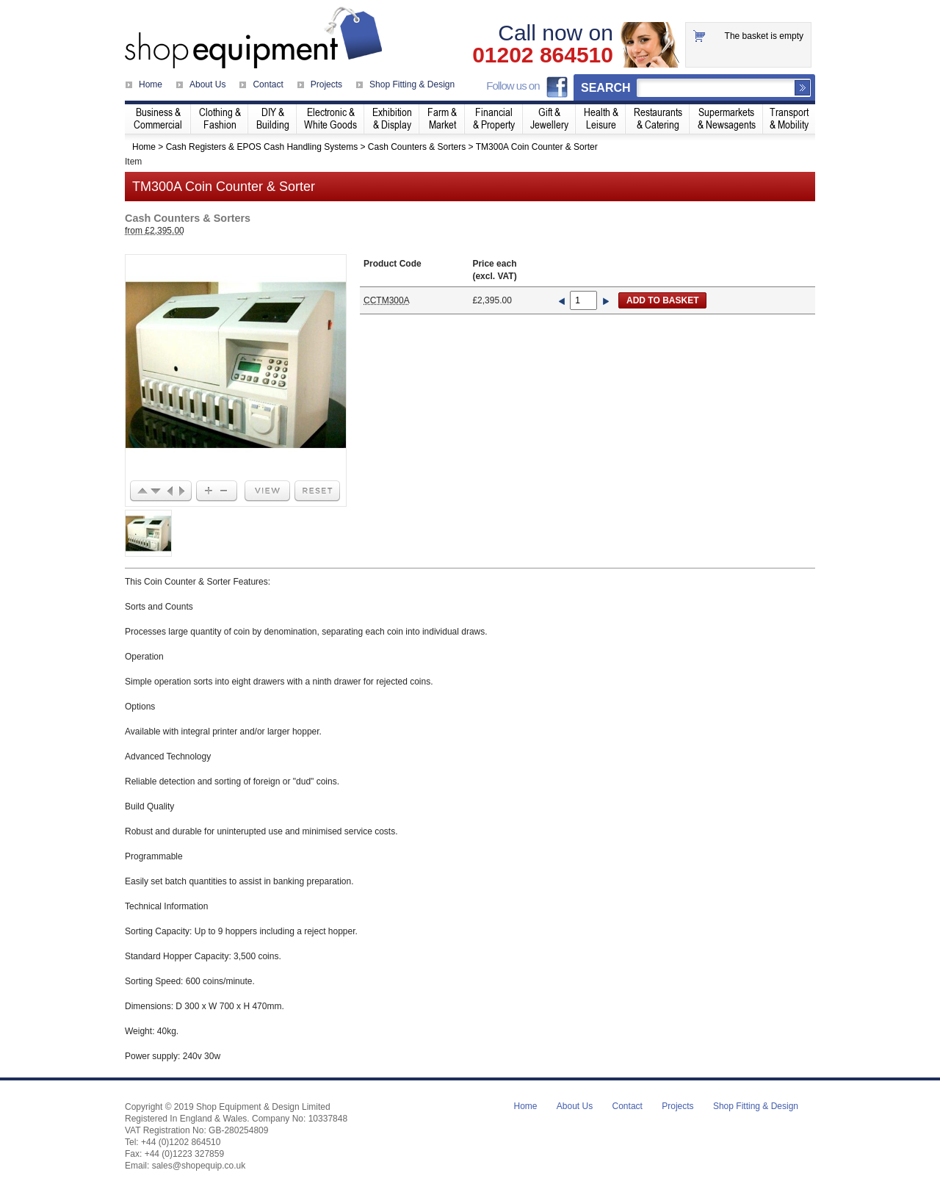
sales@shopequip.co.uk (199, 1165)
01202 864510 (542, 55)
